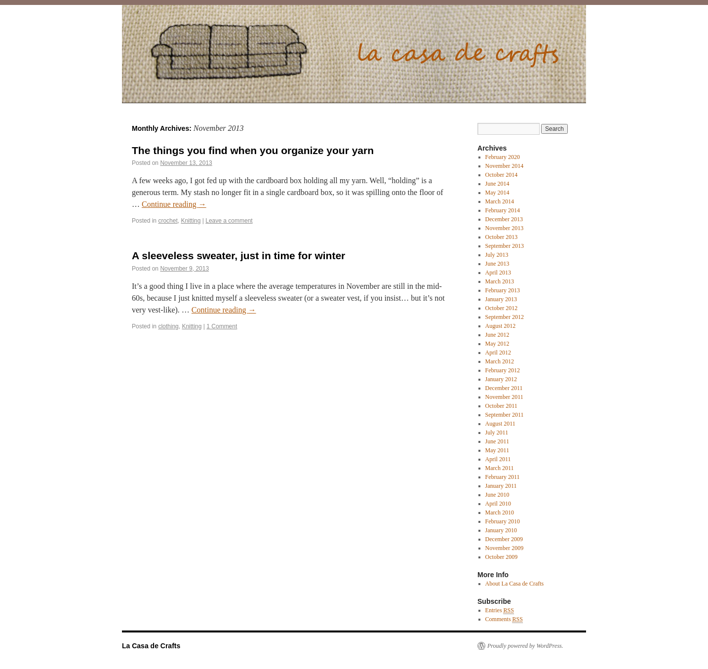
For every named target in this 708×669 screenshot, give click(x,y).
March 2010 (499, 512)
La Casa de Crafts (151, 646)
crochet (167, 220)
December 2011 (504, 388)
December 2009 (504, 539)
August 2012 (500, 325)
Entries (499, 610)
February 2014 (502, 210)
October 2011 (501, 405)
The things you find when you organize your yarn (253, 150)
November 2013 (504, 228)
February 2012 (502, 370)
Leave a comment (228, 220)
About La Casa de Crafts (514, 583)
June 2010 (497, 494)
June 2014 (497, 183)
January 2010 (501, 530)
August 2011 (500, 423)
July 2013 (497, 254)
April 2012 (498, 352)
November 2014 (504, 165)
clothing (168, 326)
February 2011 (502, 476)
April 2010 (498, 503)
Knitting (190, 220)
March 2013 (499, 281)
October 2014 (501, 174)
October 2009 (501, 556)
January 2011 (501, 485)
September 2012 (504, 317)
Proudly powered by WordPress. (525, 645)
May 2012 (497, 343)
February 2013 (502, 290)
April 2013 (498, 272)
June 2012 (497, 334)
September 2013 (504, 245)
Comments (504, 619)
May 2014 (497, 192)
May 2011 (497, 450)
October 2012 (501, 308)
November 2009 (504, 548)
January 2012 (501, 379)
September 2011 (504, 414)
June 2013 (497, 263)
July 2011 (497, 432)
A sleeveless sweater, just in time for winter (238, 255)
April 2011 (498, 459)
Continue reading (174, 204)
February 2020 (502, 157)
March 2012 (499, 361)
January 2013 (501, 299)
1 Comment (221, 326)
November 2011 (504, 397)
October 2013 (501, 237)
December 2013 (504, 219)
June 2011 (497, 441)
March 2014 (499, 201)
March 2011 (499, 468)
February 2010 (502, 521)
